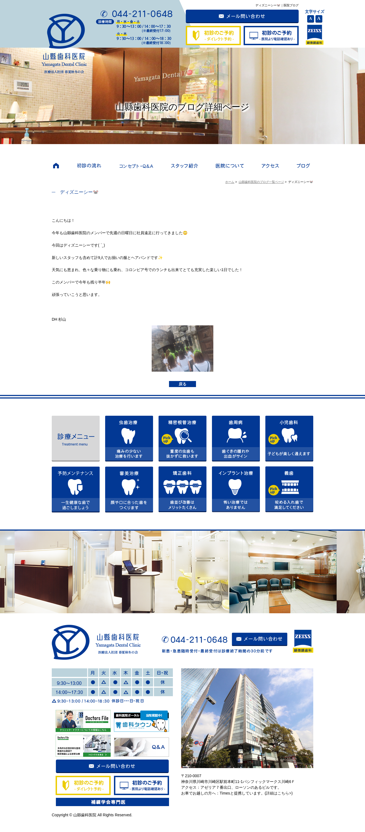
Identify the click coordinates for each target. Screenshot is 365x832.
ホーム (229, 181)
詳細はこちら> (278, 793)
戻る (182, 384)
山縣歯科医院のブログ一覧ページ (261, 181)
